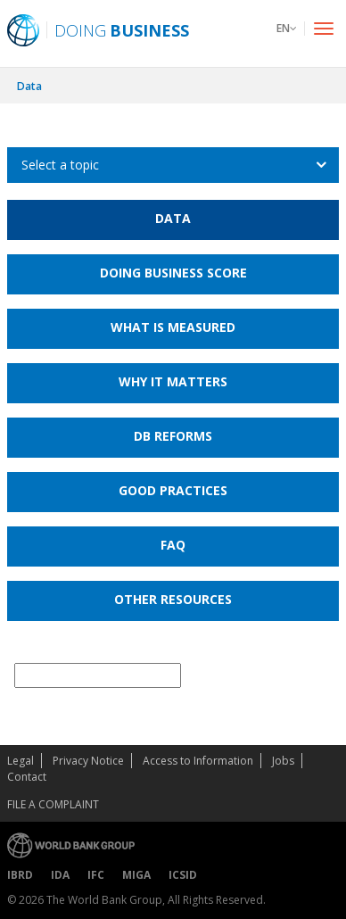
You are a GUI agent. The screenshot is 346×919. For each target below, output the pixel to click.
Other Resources (173, 599)
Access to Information (198, 760)
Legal (20, 760)
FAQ (173, 544)
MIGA (136, 874)
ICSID (183, 874)
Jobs (283, 760)
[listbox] (173, 165)
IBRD (20, 874)
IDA (60, 874)
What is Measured (173, 327)
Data (29, 86)
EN (286, 28)
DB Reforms (173, 435)
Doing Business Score (173, 272)
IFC (95, 874)
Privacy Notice (88, 760)
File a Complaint (53, 804)
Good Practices (173, 490)
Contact (26, 776)
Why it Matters (173, 381)
